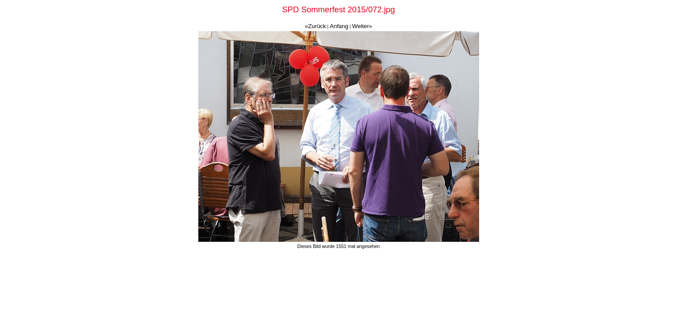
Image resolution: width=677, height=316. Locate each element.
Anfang (339, 26)
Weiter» (362, 26)
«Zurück (315, 26)
